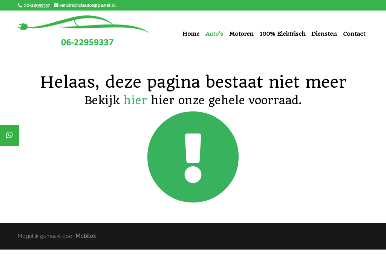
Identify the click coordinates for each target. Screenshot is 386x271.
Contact (354, 33)
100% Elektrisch (282, 33)
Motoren (241, 33)
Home (190, 33)
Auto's (214, 33)
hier (135, 100)
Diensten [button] (324, 33)
